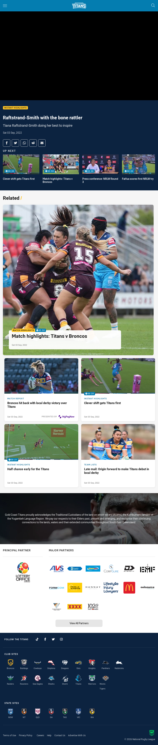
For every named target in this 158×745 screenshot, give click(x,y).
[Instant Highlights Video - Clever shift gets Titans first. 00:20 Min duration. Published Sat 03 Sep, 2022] (118, 389)
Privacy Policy (25, 735)
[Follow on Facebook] (45, 639)
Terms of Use (9, 735)
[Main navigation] (5, 6)
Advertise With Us (77, 735)
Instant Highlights (15, 108)
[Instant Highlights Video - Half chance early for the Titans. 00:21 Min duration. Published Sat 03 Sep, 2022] (41, 455)
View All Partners (79, 623)
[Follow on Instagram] (61, 639)
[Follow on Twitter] (53, 639)
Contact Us (59, 735)
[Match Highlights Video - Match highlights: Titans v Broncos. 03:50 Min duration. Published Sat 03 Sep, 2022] (78, 280)
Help (49, 735)
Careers (40, 735)
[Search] (153, 5)
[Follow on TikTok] (37, 639)
